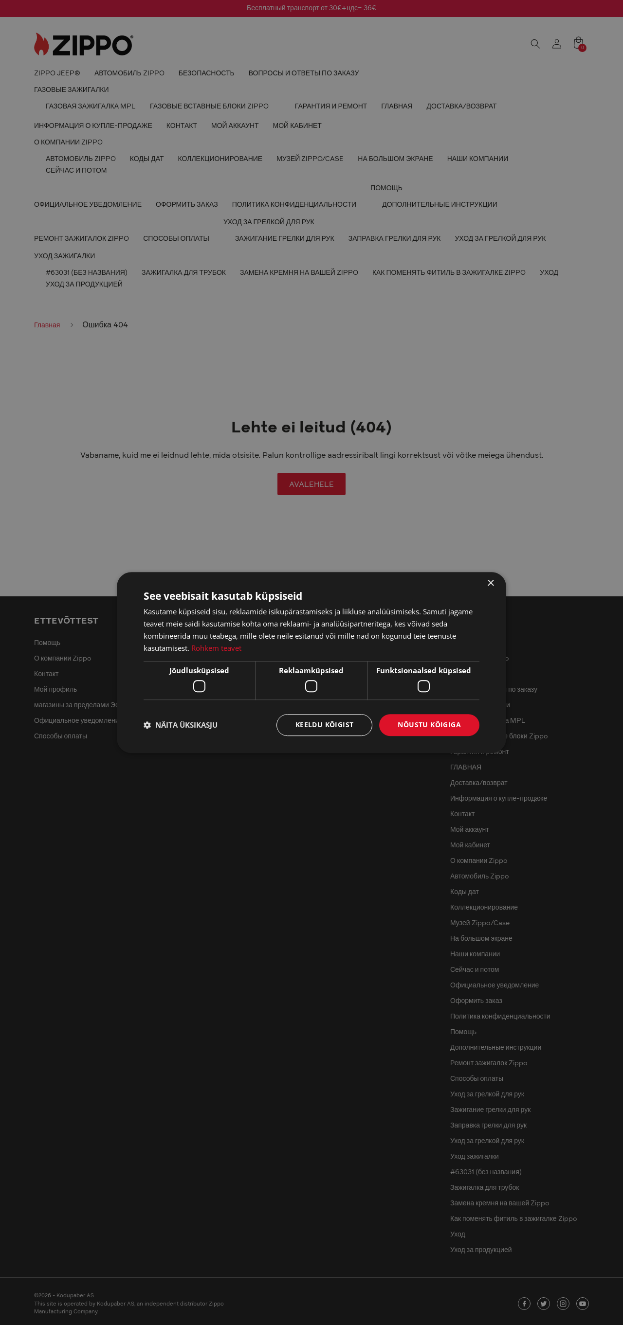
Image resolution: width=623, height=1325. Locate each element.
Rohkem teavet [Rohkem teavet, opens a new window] (216, 648)
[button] (181, 724)
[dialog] (311, 662)
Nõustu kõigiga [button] (429, 724)
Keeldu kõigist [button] (324, 724)
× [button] (490, 583)
